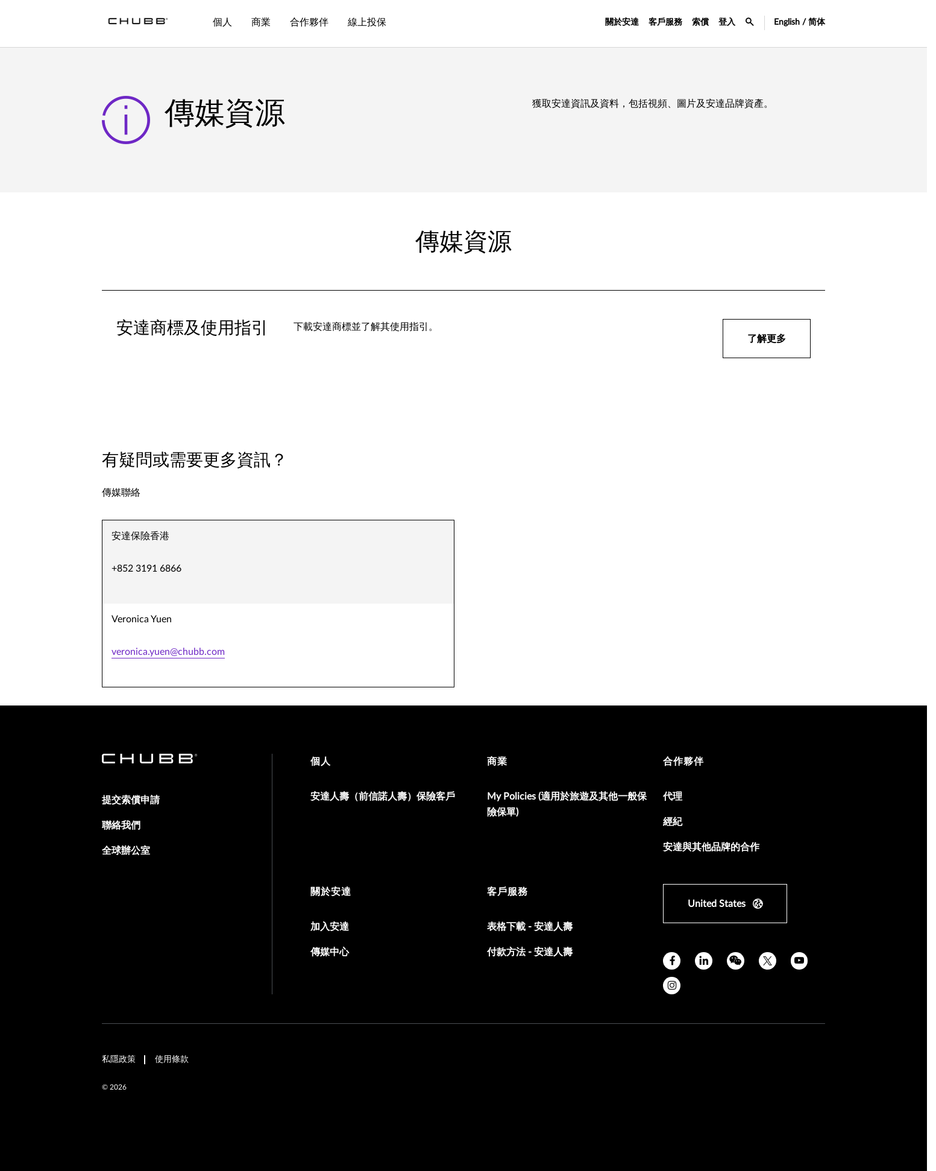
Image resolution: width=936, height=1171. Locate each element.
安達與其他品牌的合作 (711, 847)
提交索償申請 (131, 800)
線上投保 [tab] (367, 22)
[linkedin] (703, 961)
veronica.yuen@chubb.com (168, 652)
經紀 (672, 822)
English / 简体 (799, 22)
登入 (726, 22)
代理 (672, 796)
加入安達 (329, 927)
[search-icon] (750, 23)
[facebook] (671, 961)
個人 (320, 761)
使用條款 (172, 1059)
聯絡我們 (121, 825)
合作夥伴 (683, 761)
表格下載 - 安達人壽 (530, 927)
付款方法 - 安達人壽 (530, 952)
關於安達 (622, 22)
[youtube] (799, 961)
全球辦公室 (126, 851)
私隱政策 (119, 1059)
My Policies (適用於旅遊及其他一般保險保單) (567, 804)
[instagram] (671, 985)
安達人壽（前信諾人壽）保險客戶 (382, 796)
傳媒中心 (329, 952)
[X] (767, 961)
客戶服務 (665, 22)
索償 (700, 22)
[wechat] (735, 961)
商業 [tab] (261, 22)
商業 (497, 761)
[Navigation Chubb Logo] (138, 23)
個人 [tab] (222, 22)
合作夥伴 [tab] (309, 22)
